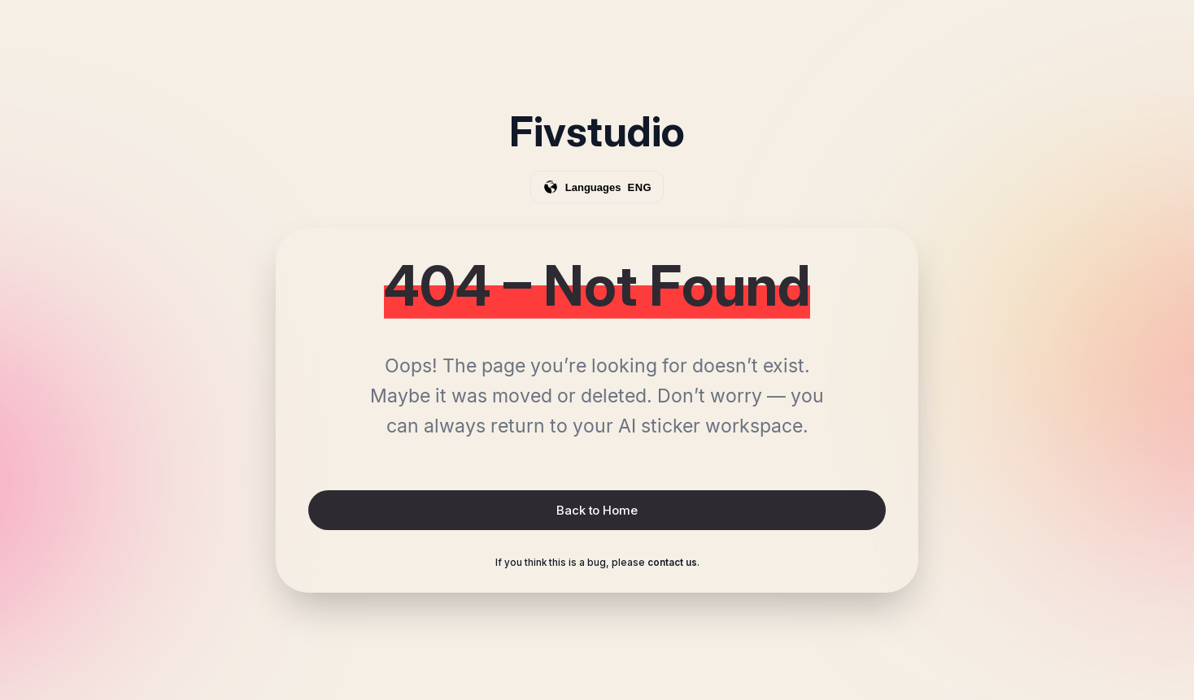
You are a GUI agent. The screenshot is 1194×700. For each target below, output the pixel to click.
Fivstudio (597, 131)
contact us (672, 562)
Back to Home (596, 510)
